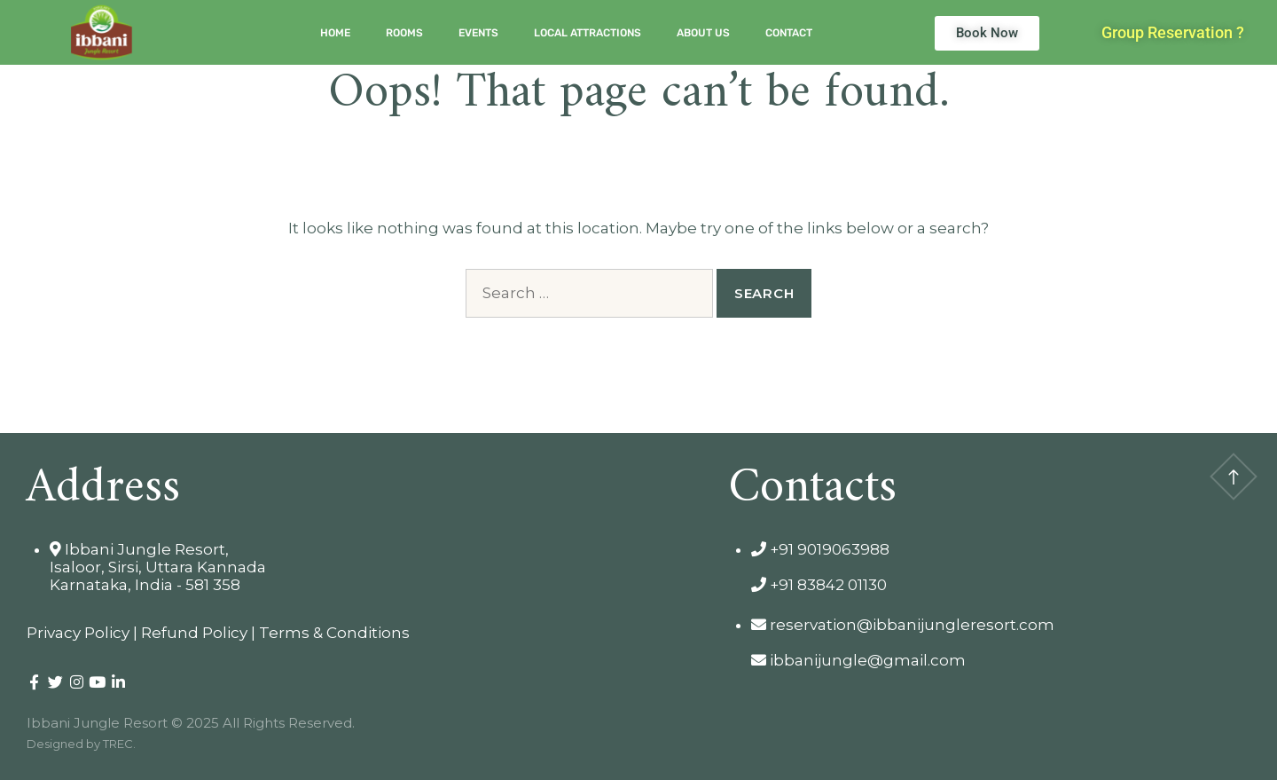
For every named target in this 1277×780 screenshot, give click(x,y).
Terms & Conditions (334, 633)
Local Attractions (587, 33)
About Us (703, 33)
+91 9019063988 (820, 549)
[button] (1172, 32)
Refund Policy (194, 633)
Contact (788, 33)
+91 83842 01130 (819, 585)
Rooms (404, 33)
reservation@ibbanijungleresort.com (902, 625)
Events (478, 33)
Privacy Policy (78, 633)
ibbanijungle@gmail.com (858, 660)
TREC (118, 744)
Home (335, 33)
